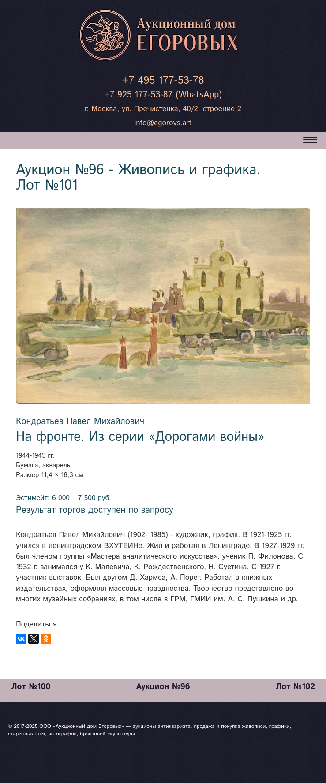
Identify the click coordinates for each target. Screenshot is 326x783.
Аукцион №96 (163, 687)
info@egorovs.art (162, 123)
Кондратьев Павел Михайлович (80, 421)
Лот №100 (30, 687)
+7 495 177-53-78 (163, 80)
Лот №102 (295, 687)
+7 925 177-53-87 (138, 95)
